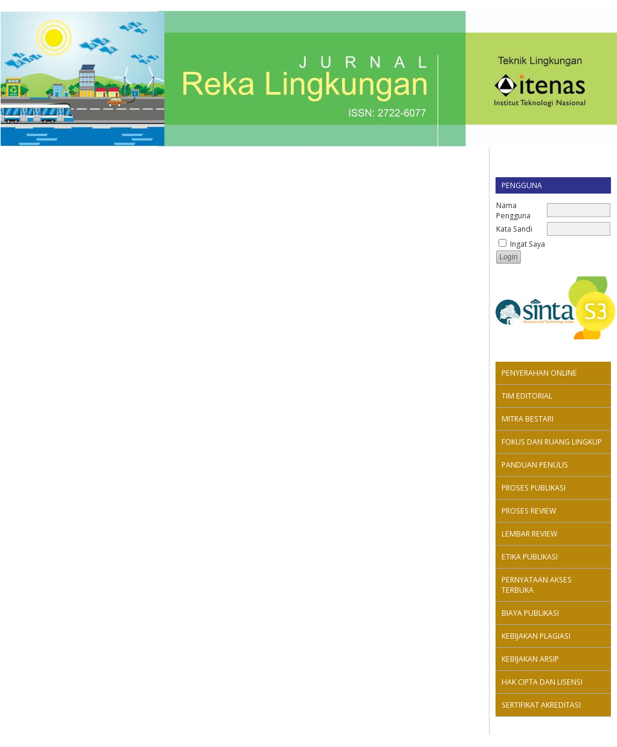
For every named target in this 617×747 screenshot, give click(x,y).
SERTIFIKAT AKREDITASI (541, 705)
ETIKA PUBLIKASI (530, 557)
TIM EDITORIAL (527, 396)
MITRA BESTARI (528, 419)
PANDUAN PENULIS (535, 465)
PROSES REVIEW (529, 511)
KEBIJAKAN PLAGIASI (536, 636)
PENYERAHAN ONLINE (539, 373)
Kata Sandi (514, 229)
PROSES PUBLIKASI (534, 488)
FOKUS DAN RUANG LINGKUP (552, 442)
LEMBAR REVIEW (529, 534)
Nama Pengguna (513, 210)
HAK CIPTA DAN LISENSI (542, 682)
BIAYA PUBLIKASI (530, 613)
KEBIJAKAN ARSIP (530, 659)
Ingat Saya (527, 244)
